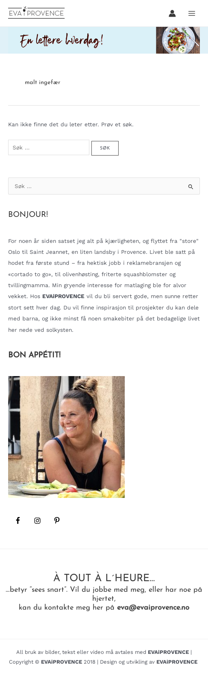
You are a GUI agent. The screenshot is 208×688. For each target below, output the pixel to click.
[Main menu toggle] (192, 13)
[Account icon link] (172, 13)
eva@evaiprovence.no (153, 608)
